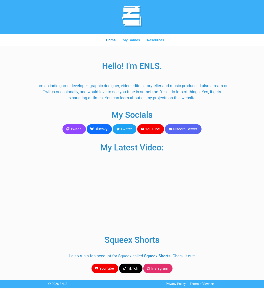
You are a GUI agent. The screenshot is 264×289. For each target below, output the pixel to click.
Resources (156, 40)
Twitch (76, 129)
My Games (131, 40)
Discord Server (180, 129)
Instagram (156, 269)
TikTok (130, 269)
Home (110, 40)
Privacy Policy (176, 285)
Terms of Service (202, 285)
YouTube (149, 129)
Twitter (124, 129)
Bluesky (100, 129)
